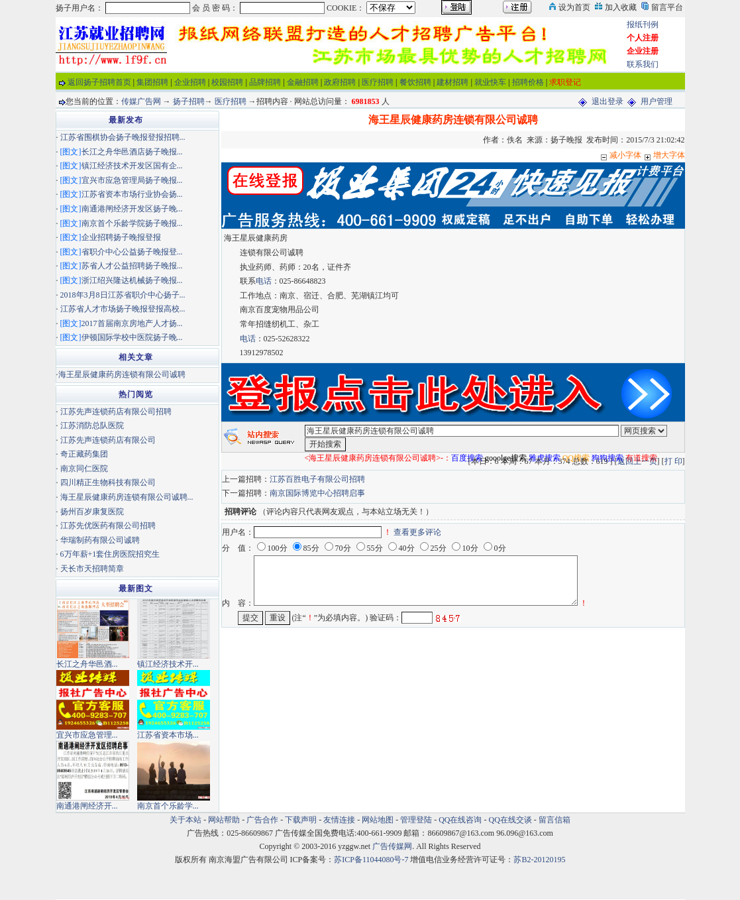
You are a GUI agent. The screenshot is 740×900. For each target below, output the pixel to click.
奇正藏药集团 (84, 454)
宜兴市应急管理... (87, 735)
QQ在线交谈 (510, 819)
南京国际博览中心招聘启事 (317, 493)
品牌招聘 (265, 82)
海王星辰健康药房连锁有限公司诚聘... (126, 497)
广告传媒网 (392, 846)
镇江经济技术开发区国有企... (132, 165)
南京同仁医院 (84, 468)
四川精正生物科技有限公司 (108, 482)
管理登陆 (416, 819)
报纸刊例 (643, 24)
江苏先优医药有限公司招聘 (108, 525)
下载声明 (301, 819)
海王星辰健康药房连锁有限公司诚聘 (121, 374)
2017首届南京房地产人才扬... (132, 323)
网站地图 (378, 819)
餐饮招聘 (415, 82)
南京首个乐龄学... (168, 806)
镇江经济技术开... (168, 664)
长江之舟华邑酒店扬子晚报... (132, 151)
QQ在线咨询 (461, 819)
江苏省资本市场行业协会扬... (132, 194)
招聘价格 (528, 82)
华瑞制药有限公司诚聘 (100, 540)
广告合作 (262, 819)
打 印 (673, 461)
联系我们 (643, 64)
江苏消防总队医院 (92, 425)
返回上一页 (637, 461)
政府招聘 (340, 82)
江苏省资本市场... (168, 735)
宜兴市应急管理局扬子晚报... (132, 180)
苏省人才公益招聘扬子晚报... (132, 265)
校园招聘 (227, 82)
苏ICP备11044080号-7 (371, 859)
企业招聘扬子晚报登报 (121, 237)
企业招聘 (190, 82)
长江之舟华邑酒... (87, 664)
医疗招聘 (378, 82)
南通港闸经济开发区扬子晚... (132, 208)
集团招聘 (152, 82)
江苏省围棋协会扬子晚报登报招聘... (122, 137)
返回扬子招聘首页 (99, 82)
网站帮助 (224, 819)
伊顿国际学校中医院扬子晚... (132, 337)
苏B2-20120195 (539, 859)
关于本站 (185, 819)
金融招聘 (303, 82)
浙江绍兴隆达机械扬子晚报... (132, 280)
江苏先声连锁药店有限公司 (108, 440)
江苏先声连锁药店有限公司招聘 (116, 411)
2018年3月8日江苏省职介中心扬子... (122, 295)
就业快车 (490, 82)
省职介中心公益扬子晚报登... (132, 251)
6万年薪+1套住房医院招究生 (110, 554)
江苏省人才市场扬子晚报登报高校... (122, 308)
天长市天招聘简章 (92, 568)
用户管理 (656, 101)
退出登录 (607, 101)
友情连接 (339, 819)
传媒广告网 (141, 101)
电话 (264, 281)
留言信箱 (554, 819)
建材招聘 (452, 82)
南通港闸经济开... (87, 806)
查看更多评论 (417, 532)
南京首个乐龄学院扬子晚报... (132, 223)
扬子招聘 (189, 101)
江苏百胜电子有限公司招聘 (317, 479)
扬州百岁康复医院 (92, 511)
